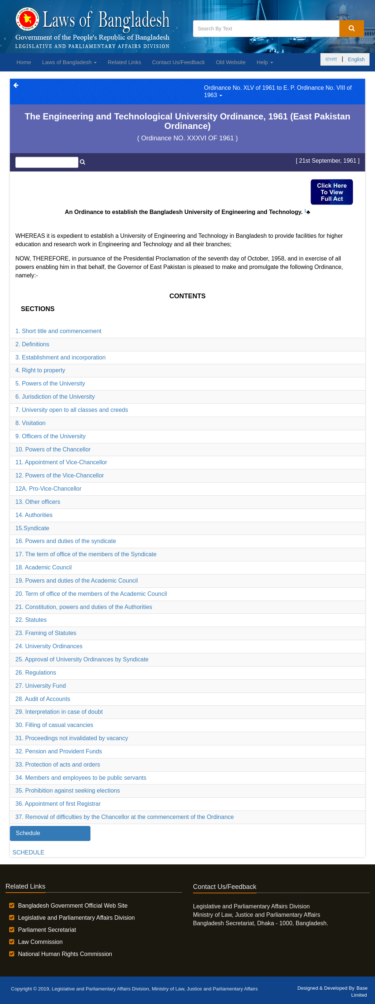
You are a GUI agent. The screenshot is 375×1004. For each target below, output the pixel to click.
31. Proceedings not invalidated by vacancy (71, 738)
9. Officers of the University (50, 436)
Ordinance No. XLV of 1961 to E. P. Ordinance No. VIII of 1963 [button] (278, 91)
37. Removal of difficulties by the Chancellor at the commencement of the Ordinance (124, 817)
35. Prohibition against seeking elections (67, 790)
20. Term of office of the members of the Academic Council (91, 594)
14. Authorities (33, 515)
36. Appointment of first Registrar (58, 804)
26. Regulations (35, 672)
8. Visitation (30, 423)
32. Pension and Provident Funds (58, 751)
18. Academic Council (43, 567)
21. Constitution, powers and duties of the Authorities (83, 607)
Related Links (124, 62)
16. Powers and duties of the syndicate (65, 541)
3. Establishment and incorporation (60, 357)
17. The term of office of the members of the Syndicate (85, 554)
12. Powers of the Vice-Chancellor (59, 475)
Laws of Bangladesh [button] (69, 62)
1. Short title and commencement (58, 331)
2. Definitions (32, 344)
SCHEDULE (28, 852)
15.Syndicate (32, 528)
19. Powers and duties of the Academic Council (76, 580)
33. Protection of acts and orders (57, 764)
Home (23, 62)
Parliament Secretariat (47, 930)
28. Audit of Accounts (42, 699)
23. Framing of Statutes (45, 633)
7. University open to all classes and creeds (71, 410)
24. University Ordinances (48, 646)
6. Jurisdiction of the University (55, 397)
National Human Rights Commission (65, 954)
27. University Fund (40, 686)
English (356, 59)
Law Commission (40, 942)
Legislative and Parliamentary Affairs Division (76, 918)
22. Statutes (31, 620)
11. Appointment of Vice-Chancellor (61, 462)
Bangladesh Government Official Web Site (72, 906)
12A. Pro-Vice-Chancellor (48, 489)
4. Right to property (40, 370)
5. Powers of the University (50, 383)
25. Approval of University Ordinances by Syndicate (82, 659)
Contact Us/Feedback (178, 62)
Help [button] (265, 62)
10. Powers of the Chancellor (52, 449)
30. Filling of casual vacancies (54, 725)
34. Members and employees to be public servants (80, 778)
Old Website (230, 62)
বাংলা (331, 59)
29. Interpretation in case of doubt (59, 712)
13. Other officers (37, 502)
